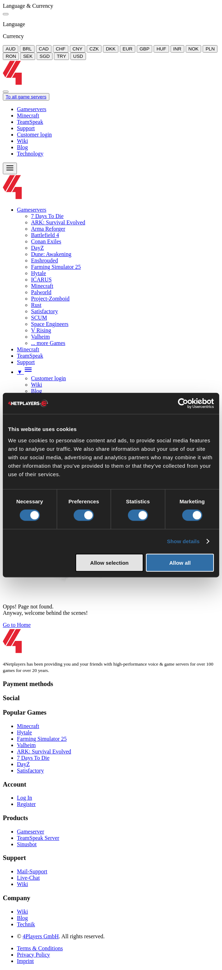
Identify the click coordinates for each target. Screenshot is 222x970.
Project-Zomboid (50, 299)
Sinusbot (27, 844)
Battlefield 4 (45, 235)
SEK (28, 56)
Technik (26, 924)
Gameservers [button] (32, 210)
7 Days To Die (47, 216)
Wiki (22, 141)
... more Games (48, 343)
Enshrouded (44, 260)
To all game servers (26, 96)
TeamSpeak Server (38, 838)
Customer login (34, 135)
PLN (210, 48)
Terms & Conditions (40, 948)
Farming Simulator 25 (56, 267)
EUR (127, 48)
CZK (94, 48)
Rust (36, 305)
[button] (24, 372)
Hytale (38, 273)
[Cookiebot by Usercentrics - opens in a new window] (183, 403)
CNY (77, 48)
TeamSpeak (30, 122)
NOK (194, 48)
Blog (22, 147)
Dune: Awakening (51, 254)
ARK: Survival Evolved (58, 222)
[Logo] (112, 83)
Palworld (41, 292)
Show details (183, 541)
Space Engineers (49, 324)
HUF (161, 48)
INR (177, 48)
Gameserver (30, 832)
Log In (24, 798)
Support (26, 128)
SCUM (39, 318)
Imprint (25, 961)
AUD (11, 48)
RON (11, 56)
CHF (60, 48)
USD (78, 56)
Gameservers (32, 109)
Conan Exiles (46, 241)
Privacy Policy (33, 955)
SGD (44, 56)
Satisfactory (44, 311)
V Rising (41, 330)
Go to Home (17, 625)
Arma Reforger (48, 229)
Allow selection (109, 562)
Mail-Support (32, 871)
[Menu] (10, 168)
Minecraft (28, 116)
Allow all (180, 562)
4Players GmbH (41, 936)
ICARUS (41, 280)
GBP (144, 48)
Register (26, 804)
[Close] (5, 14)
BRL (27, 48)
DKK (110, 48)
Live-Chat (28, 878)
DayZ (37, 248)
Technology (30, 154)
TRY (61, 56)
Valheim (40, 337)
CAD (44, 48)
